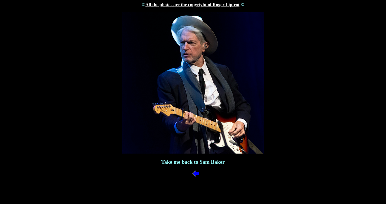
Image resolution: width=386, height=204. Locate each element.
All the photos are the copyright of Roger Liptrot (192, 4)
